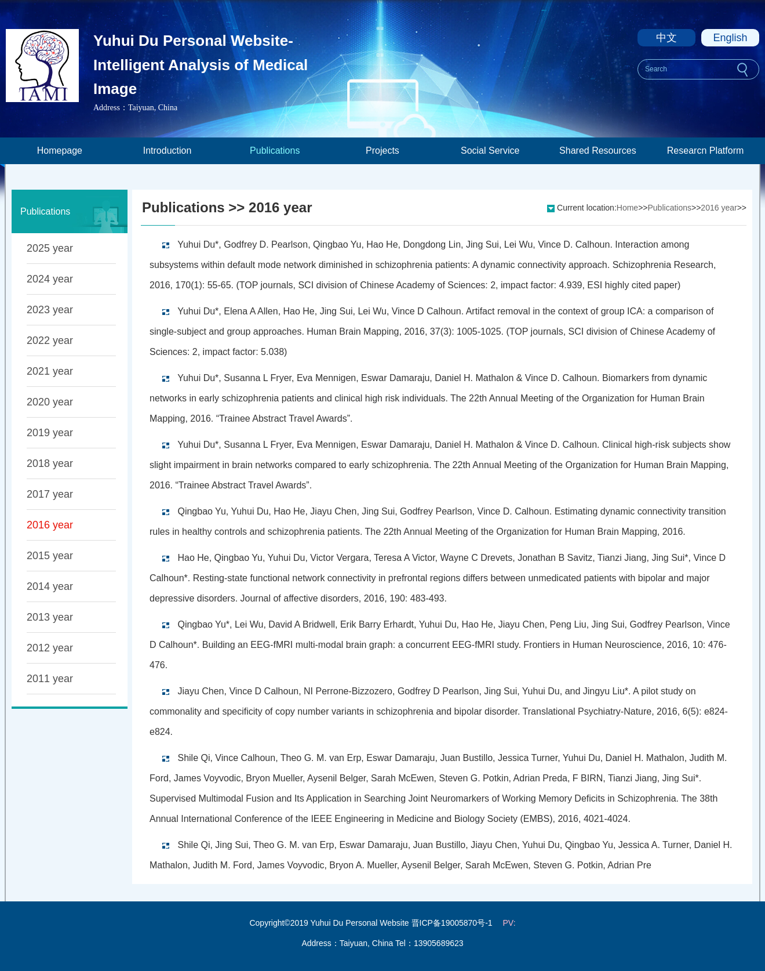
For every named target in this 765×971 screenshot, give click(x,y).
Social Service (490, 150)
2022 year (50, 340)
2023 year (50, 310)
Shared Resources (597, 150)
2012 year (50, 648)
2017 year (50, 494)
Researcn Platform (705, 150)
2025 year (50, 248)
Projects (382, 150)
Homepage (59, 150)
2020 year (50, 402)
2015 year (50, 555)
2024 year (50, 279)
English (730, 38)
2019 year (50, 433)
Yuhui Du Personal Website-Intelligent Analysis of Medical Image (200, 64)
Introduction (167, 150)
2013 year (50, 617)
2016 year (50, 525)
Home (627, 207)
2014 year (50, 586)
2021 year (50, 371)
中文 (666, 38)
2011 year (50, 678)
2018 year (50, 463)
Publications (275, 150)
